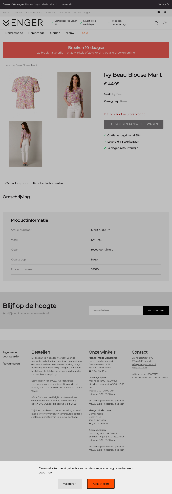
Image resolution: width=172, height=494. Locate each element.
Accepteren (101, 483)
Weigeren (69, 483)
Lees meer (46, 472)
